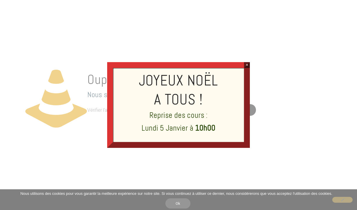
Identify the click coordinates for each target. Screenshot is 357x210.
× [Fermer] (247, 64)
